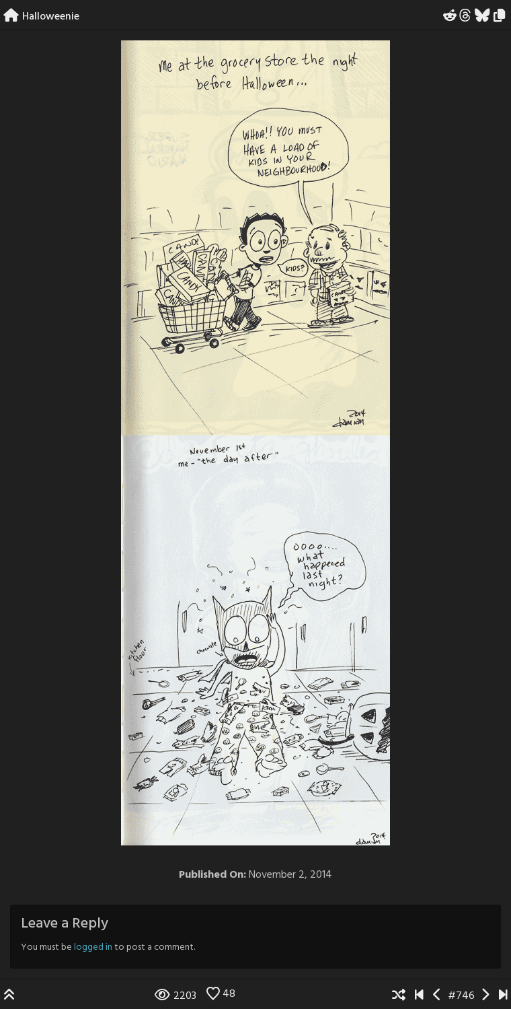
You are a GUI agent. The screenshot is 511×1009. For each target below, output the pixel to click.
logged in (93, 947)
